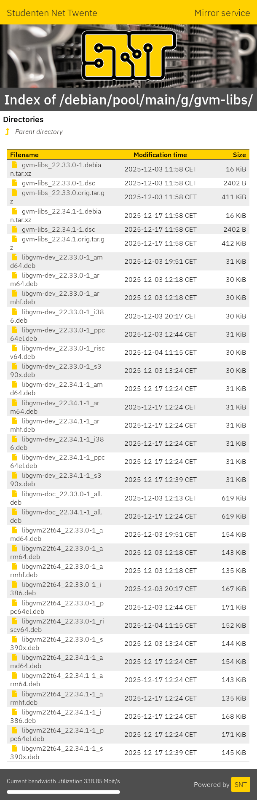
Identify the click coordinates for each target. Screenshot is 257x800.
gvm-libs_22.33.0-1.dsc (52, 183)
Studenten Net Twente (52, 12)
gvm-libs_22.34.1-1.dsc (52, 229)
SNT (241, 784)
